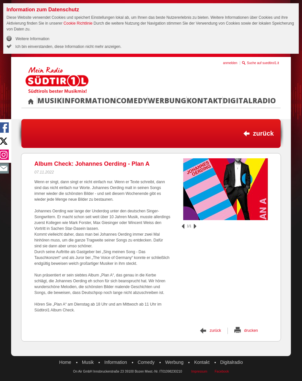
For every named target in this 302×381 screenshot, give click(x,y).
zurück (263, 133)
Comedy (131, 100)
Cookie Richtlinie (78, 23)
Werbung (167, 100)
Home (65, 362)
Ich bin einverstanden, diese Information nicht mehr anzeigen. (68, 46)
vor (195, 226)
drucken (251, 330)
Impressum (199, 371)
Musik (49, 100)
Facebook (222, 371)
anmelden (230, 63)
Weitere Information (33, 39)
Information (89, 100)
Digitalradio (249, 100)
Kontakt (204, 100)
